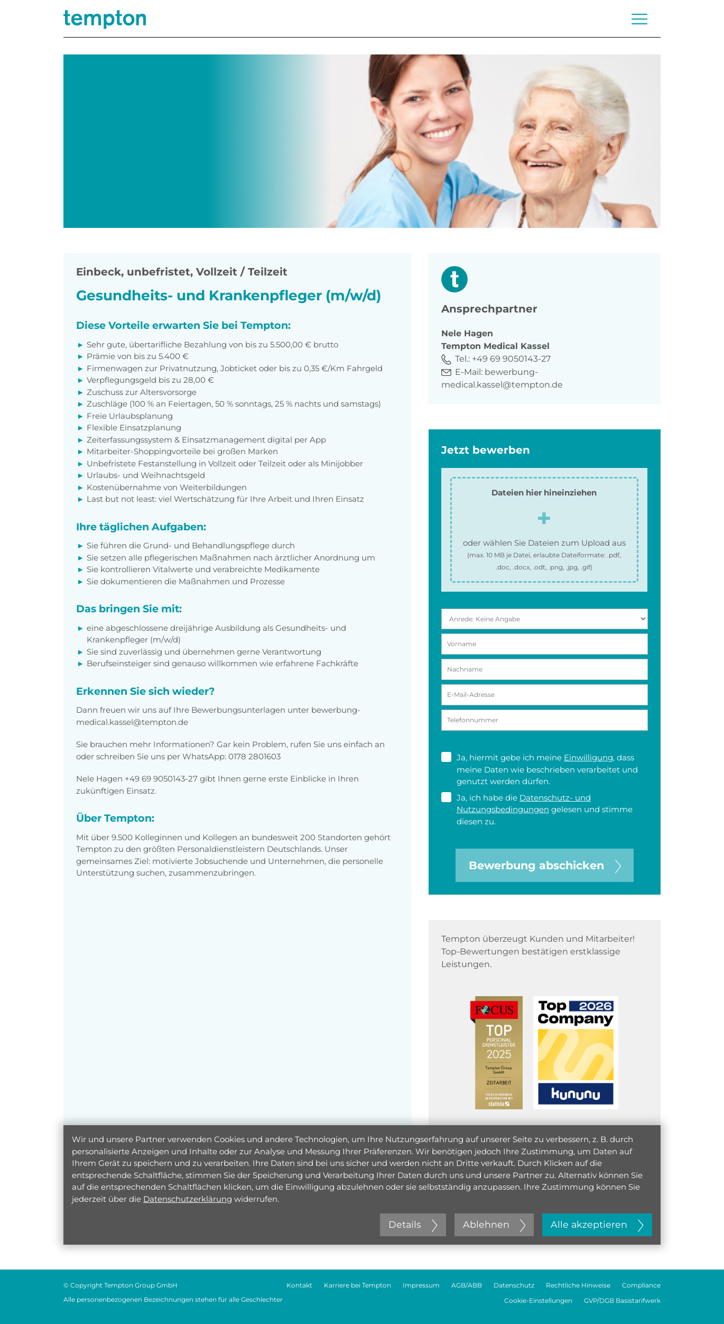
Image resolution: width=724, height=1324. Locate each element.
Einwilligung (588, 757)
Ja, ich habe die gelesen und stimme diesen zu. (537, 809)
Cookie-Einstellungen (538, 1300)
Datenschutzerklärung (187, 1199)
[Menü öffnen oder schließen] (639, 19)
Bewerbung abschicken (545, 865)
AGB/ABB (466, 1285)
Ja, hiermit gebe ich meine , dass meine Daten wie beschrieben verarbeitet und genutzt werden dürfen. (539, 769)
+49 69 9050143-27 (511, 359)
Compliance (641, 1285)
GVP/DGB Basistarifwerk (622, 1300)
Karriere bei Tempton (357, 1285)
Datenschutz (514, 1285)
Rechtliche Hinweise (578, 1285)
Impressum (421, 1285)
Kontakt (299, 1285)
